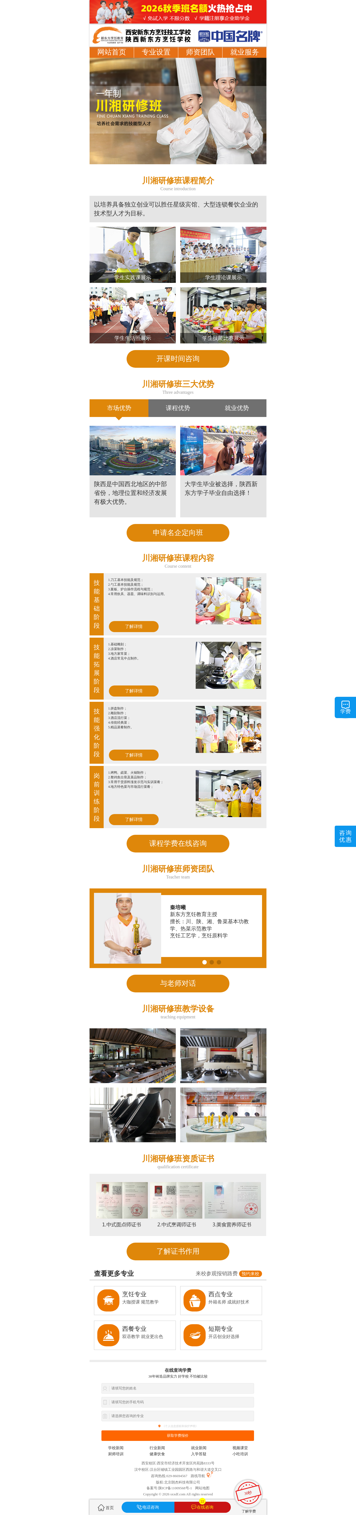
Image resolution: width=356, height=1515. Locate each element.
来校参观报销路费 (229, 1274)
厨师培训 (116, 1454)
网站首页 (111, 52)
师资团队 (200, 52)
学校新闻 (116, 1448)
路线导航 (198, 1476)
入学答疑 (198, 1454)
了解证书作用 (178, 1251)
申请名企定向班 (178, 533)
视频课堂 (240, 1448)
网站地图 (202, 1488)
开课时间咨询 (178, 359)
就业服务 (244, 52)
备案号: (152, 1488)
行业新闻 (157, 1448)
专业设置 (156, 52)
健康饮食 (157, 1454)
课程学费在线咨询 (178, 843)
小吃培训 (240, 1454)
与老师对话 (178, 983)
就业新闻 (198, 1448)
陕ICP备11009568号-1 (175, 1488)
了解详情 (134, 626)
